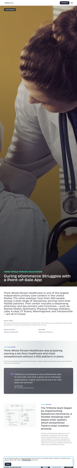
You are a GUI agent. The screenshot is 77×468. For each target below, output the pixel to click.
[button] (72, 3)
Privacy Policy (26, 460)
